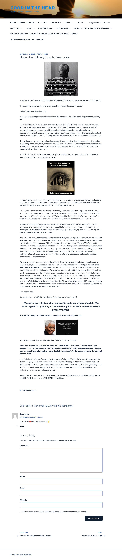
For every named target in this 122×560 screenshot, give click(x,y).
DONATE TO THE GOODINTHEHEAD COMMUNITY (93, 28)
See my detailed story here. (44, 157)
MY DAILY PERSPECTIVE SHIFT (22, 23)
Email (22, 488)
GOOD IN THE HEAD (32, 7)
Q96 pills (38, 224)
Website (23, 500)
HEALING (69, 23)
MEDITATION (56, 23)
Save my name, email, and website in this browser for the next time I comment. (55, 512)
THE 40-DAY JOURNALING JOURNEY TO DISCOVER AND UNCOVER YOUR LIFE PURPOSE (44, 34)
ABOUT (31, 28)
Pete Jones (43, 54)
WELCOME (42, 23)
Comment (25, 446)
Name (22, 476)
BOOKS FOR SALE (45, 28)
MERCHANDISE (63, 28)
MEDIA (81, 23)
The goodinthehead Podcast (99, 23)
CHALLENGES (16, 28)
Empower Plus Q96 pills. (88, 211)
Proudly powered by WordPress (21, 555)
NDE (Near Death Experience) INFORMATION (27, 39)
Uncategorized (30, 390)
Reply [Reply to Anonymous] (22, 426)
